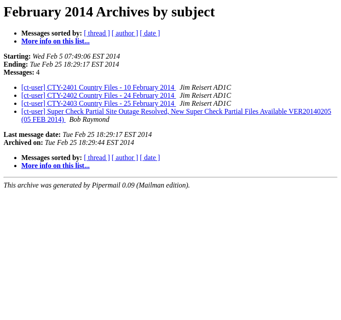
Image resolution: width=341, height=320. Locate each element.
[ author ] (125, 33)
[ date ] (150, 33)
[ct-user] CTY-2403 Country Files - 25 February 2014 (98, 103)
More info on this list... (55, 41)
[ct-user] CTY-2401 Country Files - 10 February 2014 (98, 87)
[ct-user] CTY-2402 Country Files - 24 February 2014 (98, 95)
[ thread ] (97, 33)
